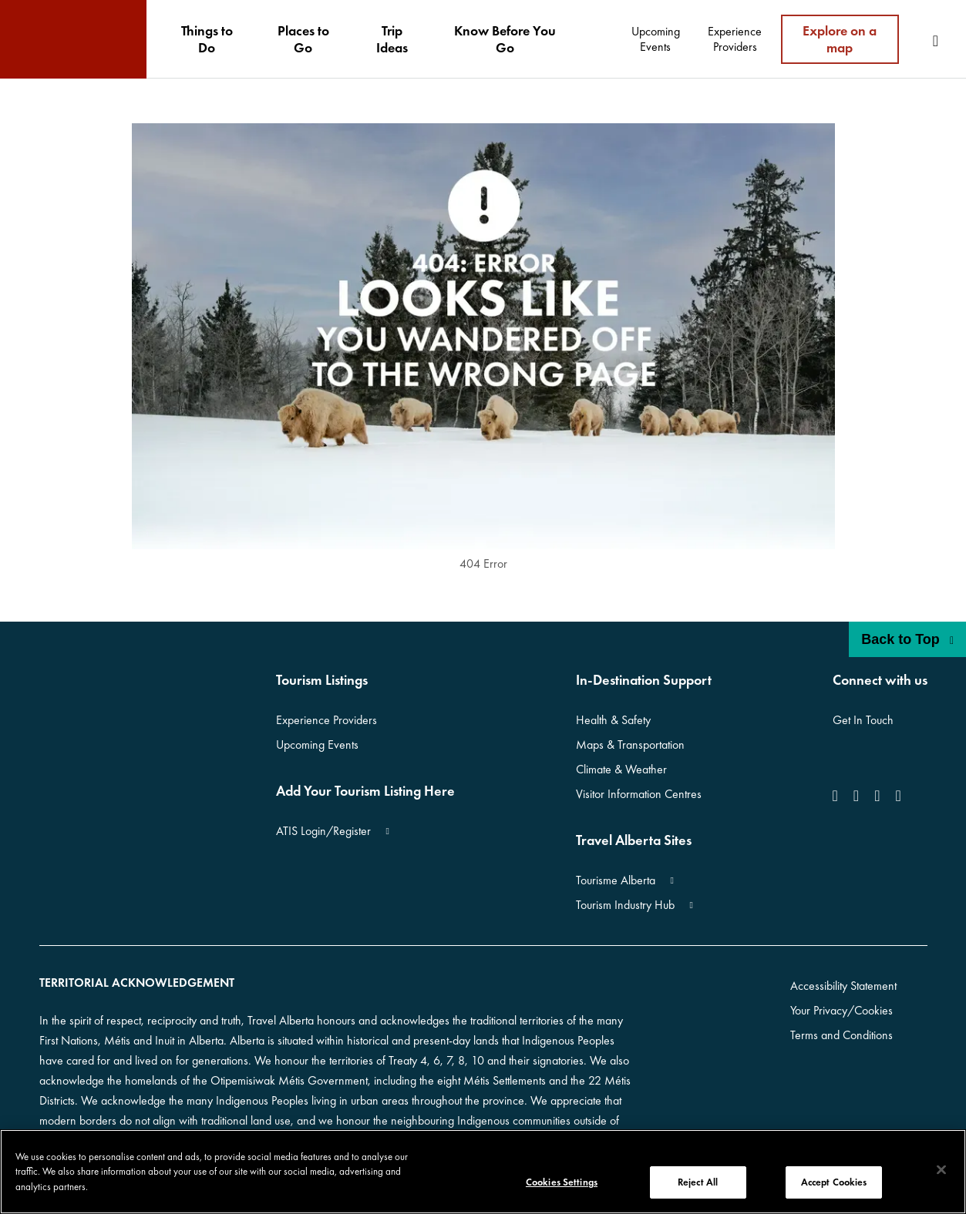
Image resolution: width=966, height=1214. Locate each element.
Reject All (698, 1182)
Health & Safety (613, 720)
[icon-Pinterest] (898, 796)
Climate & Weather (621, 769)
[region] (483, 1171)
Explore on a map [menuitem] (840, 39)
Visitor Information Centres (639, 794)
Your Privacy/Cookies (841, 1010)
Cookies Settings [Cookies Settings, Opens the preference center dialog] (561, 1182)
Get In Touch (863, 720)
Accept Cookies (834, 1182)
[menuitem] (206, 39)
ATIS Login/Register (323, 831)
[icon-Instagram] (856, 796)
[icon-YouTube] (877, 796)
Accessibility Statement (843, 986)
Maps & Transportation (630, 744)
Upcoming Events (317, 744)
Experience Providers (326, 720)
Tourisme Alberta (615, 880)
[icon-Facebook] (838, 796)
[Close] (941, 1170)
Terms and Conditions (841, 1035)
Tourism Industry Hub (625, 905)
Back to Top (907, 639)
